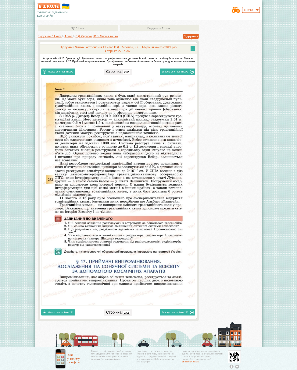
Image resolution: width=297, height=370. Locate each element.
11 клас (78, 28)
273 (178, 72)
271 (58, 72)
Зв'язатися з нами (190, 362)
